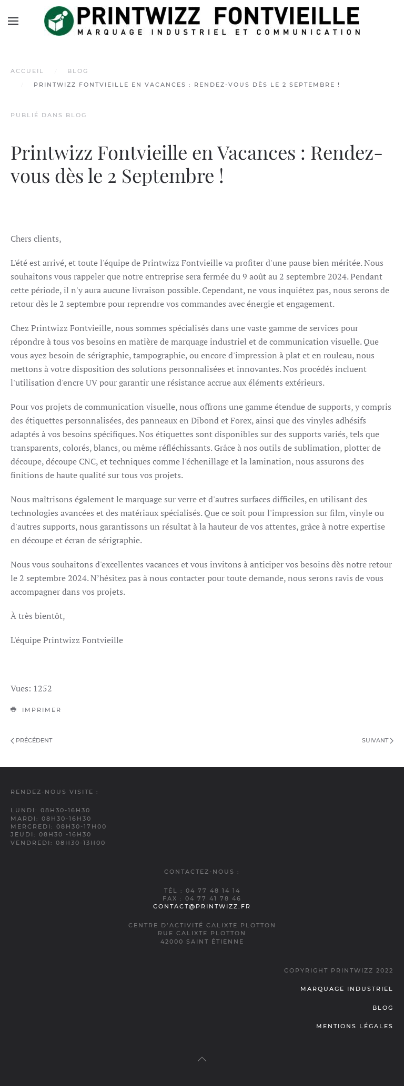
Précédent (31, 740)
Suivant (377, 740)
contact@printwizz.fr (202, 906)
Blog (77, 71)
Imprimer (36, 709)
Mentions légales (354, 1026)
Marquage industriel (346, 988)
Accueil (27, 71)
